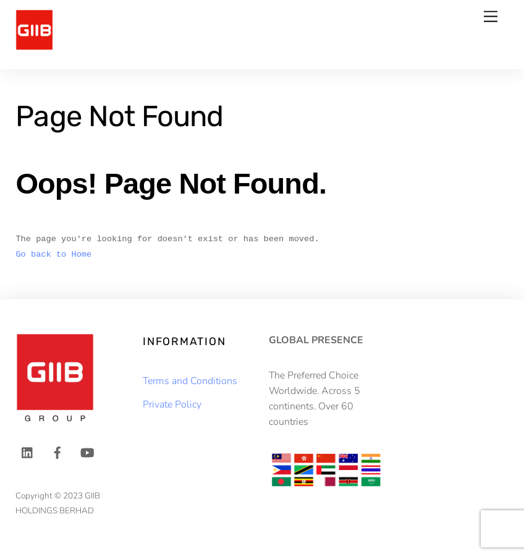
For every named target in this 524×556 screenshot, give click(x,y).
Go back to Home (53, 254)
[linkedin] (27, 452)
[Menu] (490, 17)
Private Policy (172, 404)
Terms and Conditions (190, 381)
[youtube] (87, 452)
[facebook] (57, 452)
